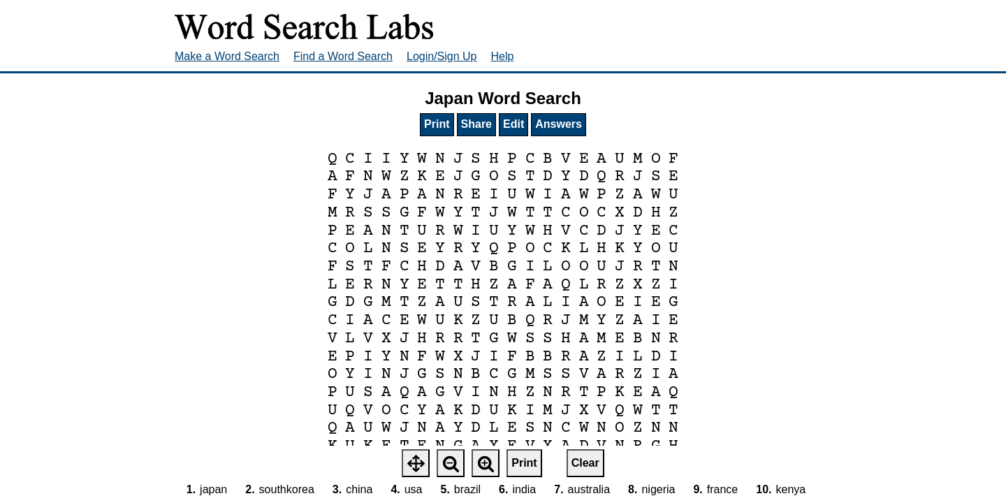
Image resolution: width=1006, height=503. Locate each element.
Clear (585, 463)
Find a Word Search (343, 56)
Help (502, 56)
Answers (558, 124)
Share (476, 124)
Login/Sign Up (442, 56)
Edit (513, 124)
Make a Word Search (227, 56)
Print (436, 124)
